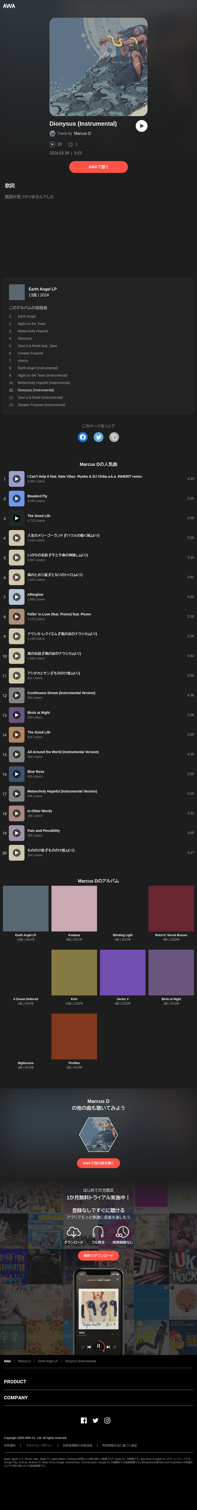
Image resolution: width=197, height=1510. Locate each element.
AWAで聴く (98, 167)
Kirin (74, 999)
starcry (23, 361)
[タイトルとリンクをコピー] (114, 437)
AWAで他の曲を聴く (98, 1163)
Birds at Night (171, 999)
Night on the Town (31, 324)
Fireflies (74, 1063)
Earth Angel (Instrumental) (38, 368)
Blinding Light (123, 935)
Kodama (74, 935)
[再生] (142, 126)
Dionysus (25, 338)
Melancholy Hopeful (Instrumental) (44, 383)
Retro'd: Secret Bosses (171, 935)
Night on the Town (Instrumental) (42, 375)
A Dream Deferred (25, 999)
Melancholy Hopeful (33, 331)
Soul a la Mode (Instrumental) (40, 397)
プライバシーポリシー (39, 1445)
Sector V (123, 999)
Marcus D (82, 133)
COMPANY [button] (16, 1398)
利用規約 (10, 1445)
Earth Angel (27, 316)
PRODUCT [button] (15, 1382)
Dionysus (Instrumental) (80, 1361)
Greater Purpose (30, 353)
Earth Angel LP (43, 289)
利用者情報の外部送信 (77, 1445)
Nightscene (26, 1063)
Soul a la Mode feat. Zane (37, 346)
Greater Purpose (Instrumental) (41, 405)
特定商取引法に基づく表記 (119, 1445)
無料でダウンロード (98, 1256)
